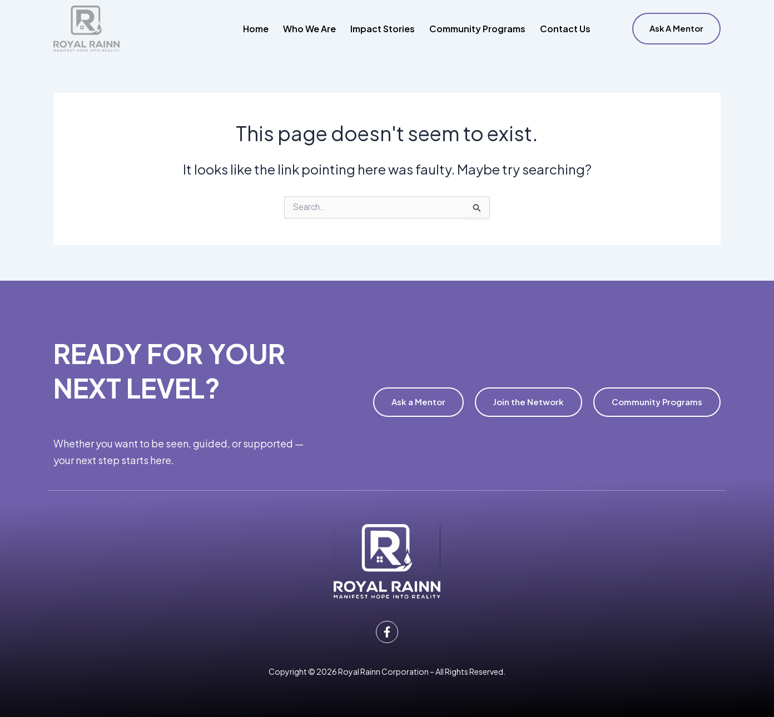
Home (256, 28)
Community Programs (477, 28)
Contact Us (565, 28)
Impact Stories (382, 28)
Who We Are (309, 28)
